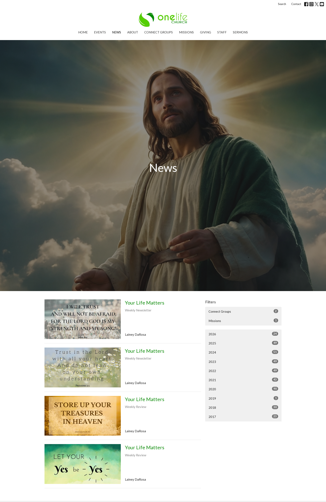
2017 (243, 416)
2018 (243, 407)
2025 (243, 343)
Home (83, 32)
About (132, 32)
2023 (243, 361)
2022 (243, 371)
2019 (243, 398)
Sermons (240, 32)
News (116, 32)
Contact (296, 4)
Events (100, 32)
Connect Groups (158, 32)
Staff (222, 32)
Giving (205, 32)
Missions (186, 32)
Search (282, 4)
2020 (243, 389)
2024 (243, 352)
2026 (243, 334)
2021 (243, 380)
